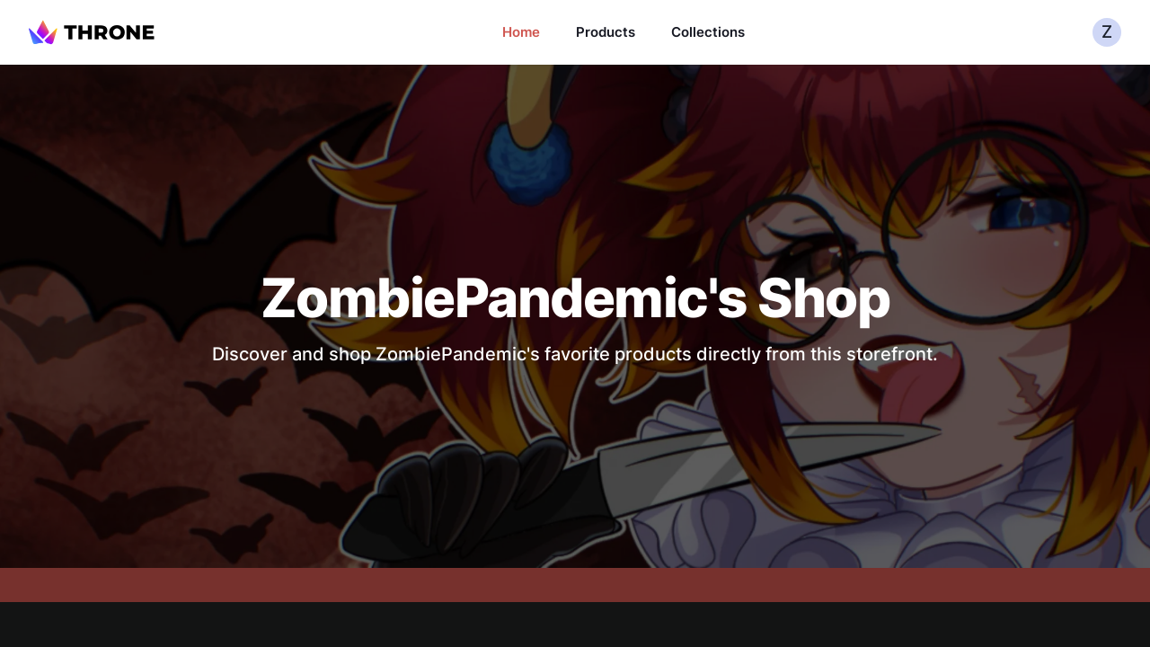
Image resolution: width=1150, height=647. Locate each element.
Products (605, 31)
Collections (708, 31)
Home (521, 31)
